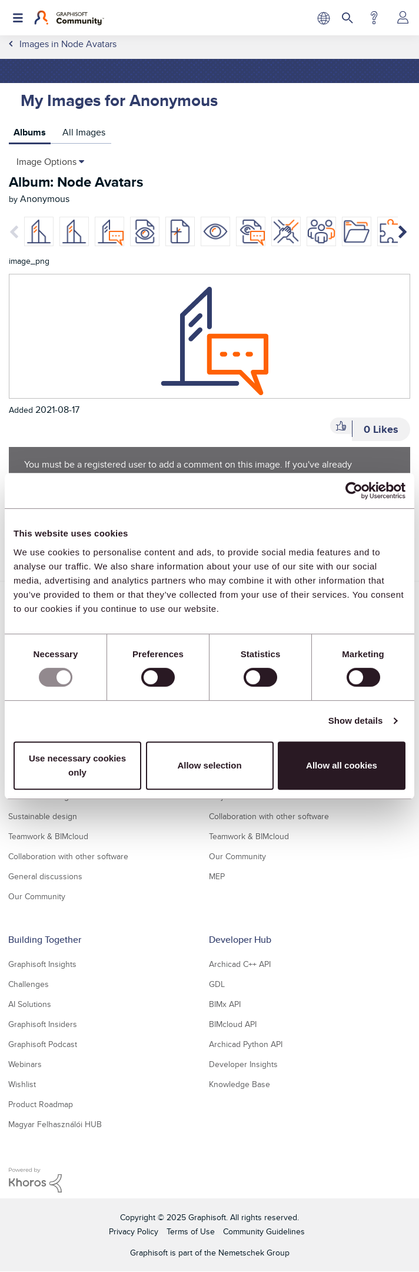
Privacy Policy (133, 1231)
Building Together (44, 939)
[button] (341, 426)
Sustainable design (42, 816)
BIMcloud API (233, 1024)
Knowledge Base (239, 1084)
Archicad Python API (245, 1044)
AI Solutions (29, 1004)
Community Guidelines (264, 1231)
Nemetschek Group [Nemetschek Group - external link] (254, 1252)
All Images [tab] (83, 132)
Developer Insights (243, 1064)
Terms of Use (191, 1231)
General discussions (45, 876)
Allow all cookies (341, 765)
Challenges (28, 984)
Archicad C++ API (240, 964)
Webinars (25, 1064)
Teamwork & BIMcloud (48, 836)
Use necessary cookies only (77, 765)
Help (374, 17)
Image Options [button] (46, 161)
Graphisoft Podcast (42, 1044)
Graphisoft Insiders (42, 1024)
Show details (355, 721)
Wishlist (22, 1084)
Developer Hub (240, 939)
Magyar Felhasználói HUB (55, 1124)
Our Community (36, 896)
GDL (217, 984)
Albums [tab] (30, 132)
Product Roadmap (40, 1104)
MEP (217, 876)
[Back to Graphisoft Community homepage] (69, 17)
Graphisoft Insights (42, 964)
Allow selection (209, 765)
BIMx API (225, 1004)
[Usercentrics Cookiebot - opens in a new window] (353, 490)
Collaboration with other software (68, 856)
